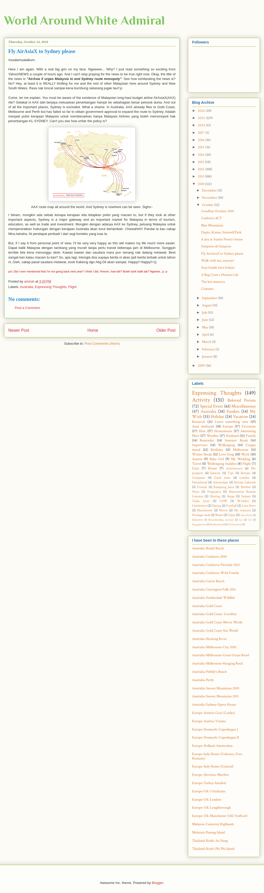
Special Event (211, 406)
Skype (230, 496)
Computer (198, 478)
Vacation (240, 416)
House (212, 468)
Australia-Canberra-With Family (215, 573)
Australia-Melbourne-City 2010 (214, 647)
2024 (202, 125)
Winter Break (202, 454)
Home (92, 330)
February (208, 349)
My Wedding (240, 459)
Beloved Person (242, 400)
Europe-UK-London (206, 799)
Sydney (246, 496)
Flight (72, 287)
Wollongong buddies (221, 463)
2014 (201, 154)
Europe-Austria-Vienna (209, 721)
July (205, 312)
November (210, 197)
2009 (202, 365)
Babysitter (197, 520)
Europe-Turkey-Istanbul (209, 783)
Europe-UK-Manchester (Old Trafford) (219, 816)
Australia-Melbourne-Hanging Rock (217, 663)
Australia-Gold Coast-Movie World (217, 622)
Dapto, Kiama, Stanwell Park (221, 232)
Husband (232, 435)
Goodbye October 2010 (217, 211)
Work (245, 454)
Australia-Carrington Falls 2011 (214, 589)
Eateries (215, 473)
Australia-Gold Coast (207, 606)
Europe (228, 426)
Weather (213, 435)
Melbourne (240, 449)
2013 (201, 162)
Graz (195, 468)
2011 (201, 176)
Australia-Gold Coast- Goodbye (214, 614)
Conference (199, 506)
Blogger (157, 883)
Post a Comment (27, 308)
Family (251, 435)
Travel (196, 463)
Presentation (235, 524)
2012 (201, 169)
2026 (202, 110)
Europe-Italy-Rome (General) (212, 766)
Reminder (207, 440)
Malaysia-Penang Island (208, 832)
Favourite (249, 426)
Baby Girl (217, 459)
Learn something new (231, 421)
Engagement (199, 524)
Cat (250, 520)
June (205, 320)
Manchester (204, 510)
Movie (223, 510)
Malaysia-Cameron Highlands (213, 824)
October (208, 205)
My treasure (242, 510)
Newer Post (18, 330)
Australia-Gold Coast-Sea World (215, 630)
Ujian (231, 515)
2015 (201, 147)
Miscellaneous (243, 406)
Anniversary (234, 468)
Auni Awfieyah (203, 426)
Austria (197, 459)
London (244, 478)
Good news (222, 478)
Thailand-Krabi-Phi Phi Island (213, 848)
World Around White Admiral (84, 20)
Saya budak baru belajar (218, 267)
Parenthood (199, 482)
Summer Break (236, 440)
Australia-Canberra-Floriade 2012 (216, 565)
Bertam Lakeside (245, 482)
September (210, 298)
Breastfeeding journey (221, 520)
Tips (231, 473)
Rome (219, 515)
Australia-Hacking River (209, 639)
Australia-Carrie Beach (208, 581)
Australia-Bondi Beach (208, 548)
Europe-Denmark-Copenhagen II (215, 737)
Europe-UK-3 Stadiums (208, 791)
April (206, 334)
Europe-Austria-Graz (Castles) (213, 713)
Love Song (226, 454)
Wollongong (226, 445)
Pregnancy (214, 492)
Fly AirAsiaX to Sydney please (222, 253)
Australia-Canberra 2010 (209, 556)
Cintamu (207, 288)
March (207, 342)
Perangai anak (201, 515)
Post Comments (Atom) (102, 343)
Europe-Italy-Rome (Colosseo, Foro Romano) (217, 756)
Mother (246, 487)
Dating (216, 506)
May (205, 327)
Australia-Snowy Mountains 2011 (215, 696)
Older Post (165, 330)
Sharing (215, 496)
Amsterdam (220, 482)
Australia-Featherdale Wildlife (213, 597)
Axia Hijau (246, 515)
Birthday (217, 449)
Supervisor (200, 445)
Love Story (249, 506)
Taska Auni (201, 501)
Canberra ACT (211, 218)
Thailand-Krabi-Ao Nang (210, 840)
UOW (223, 501)
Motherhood (217, 524)
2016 (201, 140)
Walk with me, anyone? (217, 260)
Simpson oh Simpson (216, 246)
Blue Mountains (212, 225)
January (207, 356)
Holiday (217, 416)
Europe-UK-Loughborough (211, 807)
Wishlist (243, 501)
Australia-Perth (203, 680)
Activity (201, 400)
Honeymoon (223, 431)
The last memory (213, 281)
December (209, 190)
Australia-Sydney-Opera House (214, 704)
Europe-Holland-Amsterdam (212, 745)
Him (202, 431)
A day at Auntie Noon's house (222, 239)
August (207, 305)
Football (231, 506)
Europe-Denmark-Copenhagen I (215, 729)
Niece (195, 492)
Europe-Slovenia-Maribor (210, 774)
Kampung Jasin (224, 487)
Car (241, 520)
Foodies (232, 411)
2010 (201, 184)
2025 (202, 118)
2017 (201, 132)
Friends (202, 487)
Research (198, 421)
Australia (26, 287)
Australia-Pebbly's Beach (209, 671)
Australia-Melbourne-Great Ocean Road (220, 655)
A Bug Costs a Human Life (219, 274)
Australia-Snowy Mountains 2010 (215, 688)
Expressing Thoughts (51, 287)
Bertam (245, 473)
